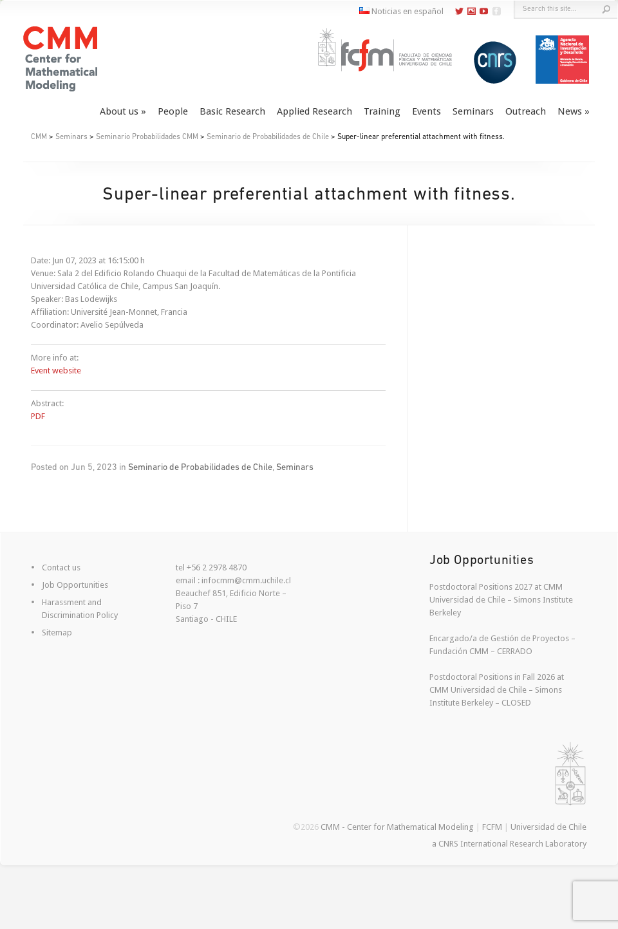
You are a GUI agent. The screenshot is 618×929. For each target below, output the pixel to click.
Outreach (525, 111)
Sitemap (57, 632)
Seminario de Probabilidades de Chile (268, 137)
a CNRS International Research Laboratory (509, 844)
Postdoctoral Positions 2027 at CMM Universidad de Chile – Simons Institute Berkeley (501, 599)
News (569, 111)
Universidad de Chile (548, 827)
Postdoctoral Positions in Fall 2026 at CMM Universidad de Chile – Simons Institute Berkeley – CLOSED (496, 690)
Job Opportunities (75, 585)
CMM (39, 137)
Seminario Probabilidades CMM (147, 137)
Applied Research (314, 111)
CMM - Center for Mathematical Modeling (397, 827)
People (173, 111)
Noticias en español (401, 11)
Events (426, 111)
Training (382, 111)
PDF (38, 416)
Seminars (473, 111)
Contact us (61, 567)
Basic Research (232, 111)
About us (119, 111)
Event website (56, 370)
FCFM (492, 827)
